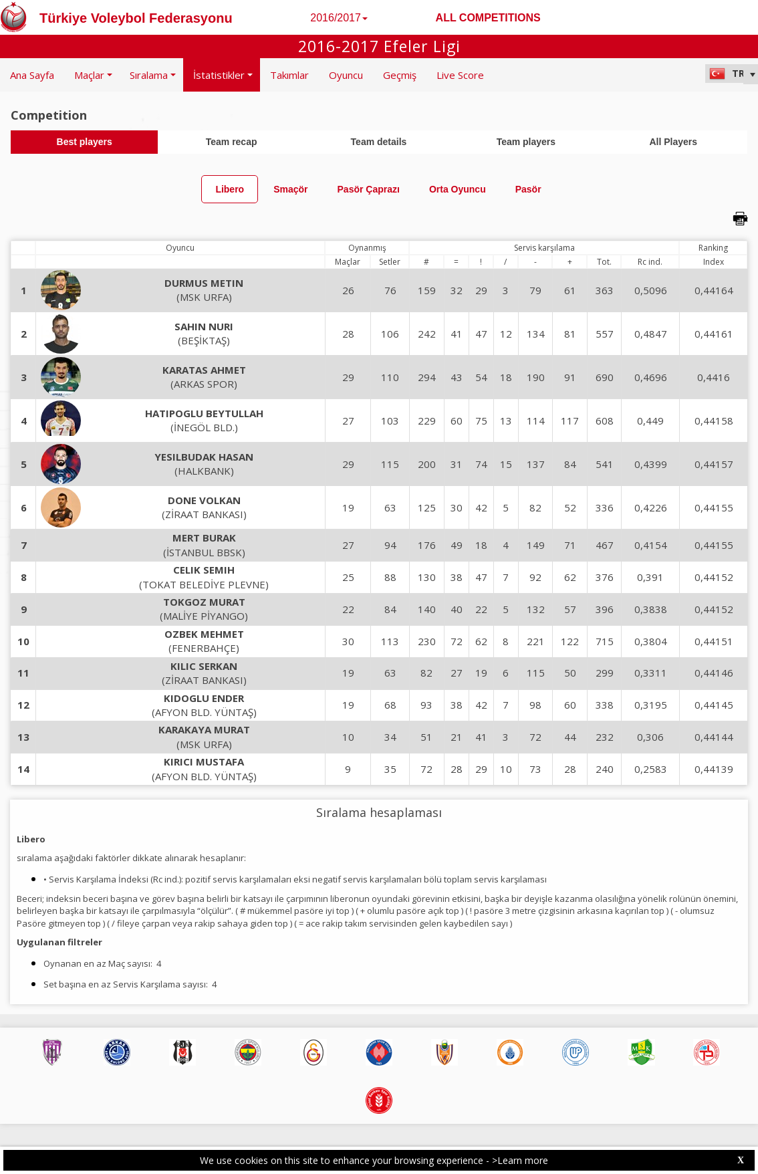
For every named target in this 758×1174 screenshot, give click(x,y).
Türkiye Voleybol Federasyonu (136, 18)
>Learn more (520, 1160)
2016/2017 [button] (339, 17)
